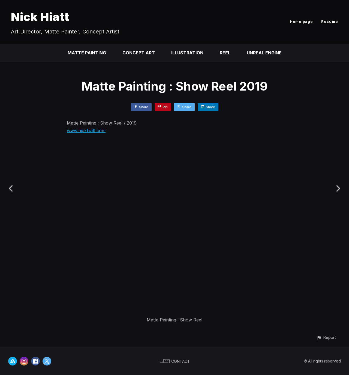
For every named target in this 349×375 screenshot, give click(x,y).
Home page (301, 21)
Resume (329, 21)
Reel (225, 52)
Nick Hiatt (40, 17)
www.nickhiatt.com (86, 130)
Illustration (187, 52)
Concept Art (138, 52)
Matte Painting (87, 52)
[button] (326, 337)
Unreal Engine (264, 52)
